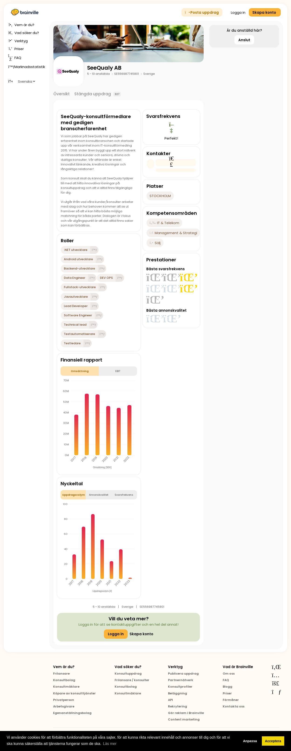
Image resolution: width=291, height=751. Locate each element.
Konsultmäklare (66, 686)
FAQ (226, 680)
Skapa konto (141, 634)
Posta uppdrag (202, 12)
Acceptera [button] (273, 741)
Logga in (235, 12)
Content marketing (184, 719)
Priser (227, 693)
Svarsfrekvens (124, 495)
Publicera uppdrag (183, 673)
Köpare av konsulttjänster (74, 693)
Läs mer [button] (109, 744)
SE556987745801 (127, 74)
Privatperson (63, 700)
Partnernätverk (180, 680)
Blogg (227, 686)
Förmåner (231, 700)
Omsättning (80, 371)
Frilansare (61, 673)
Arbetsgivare (63, 706)
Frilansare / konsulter (132, 680)
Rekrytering (177, 706)
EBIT (117, 371)
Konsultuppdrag (128, 673)
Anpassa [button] (250, 741)
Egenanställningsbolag (72, 713)
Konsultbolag (64, 680)
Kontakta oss (233, 706)
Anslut (244, 40)
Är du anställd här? (244, 30)
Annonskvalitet (98, 495)
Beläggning (177, 693)
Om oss (229, 673)
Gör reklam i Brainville (186, 713)
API (170, 700)
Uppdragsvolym (73, 495)
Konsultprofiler (180, 686)
